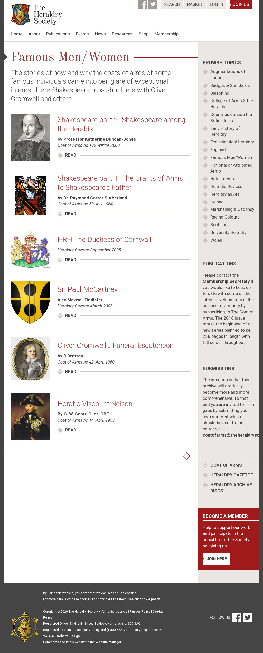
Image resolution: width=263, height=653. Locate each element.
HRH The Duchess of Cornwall (104, 239)
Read (70, 155)
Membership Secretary (226, 281)
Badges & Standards (230, 85)
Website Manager (108, 642)
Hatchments (222, 178)
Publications (58, 34)
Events (82, 34)
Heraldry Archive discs (230, 487)
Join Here (216, 558)
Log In (216, 4)
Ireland (217, 201)
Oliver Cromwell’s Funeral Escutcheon (116, 345)
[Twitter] (153, 2)
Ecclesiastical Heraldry (232, 141)
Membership (167, 34)
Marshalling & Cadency (232, 209)
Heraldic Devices (226, 186)
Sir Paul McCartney (88, 289)
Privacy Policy (140, 611)
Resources (122, 34)
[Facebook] (143, 2)
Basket (195, 4)
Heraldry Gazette (231, 474)
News (100, 34)
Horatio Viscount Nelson (95, 404)
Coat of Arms (225, 465)
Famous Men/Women (231, 157)
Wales (216, 240)
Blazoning (219, 93)
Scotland (219, 224)
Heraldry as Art (224, 194)
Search (172, 4)
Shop (143, 34)
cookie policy (150, 599)
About (34, 34)
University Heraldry (228, 232)
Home (16, 34)
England (218, 149)
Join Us (241, 4)
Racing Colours (225, 217)
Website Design (68, 636)
